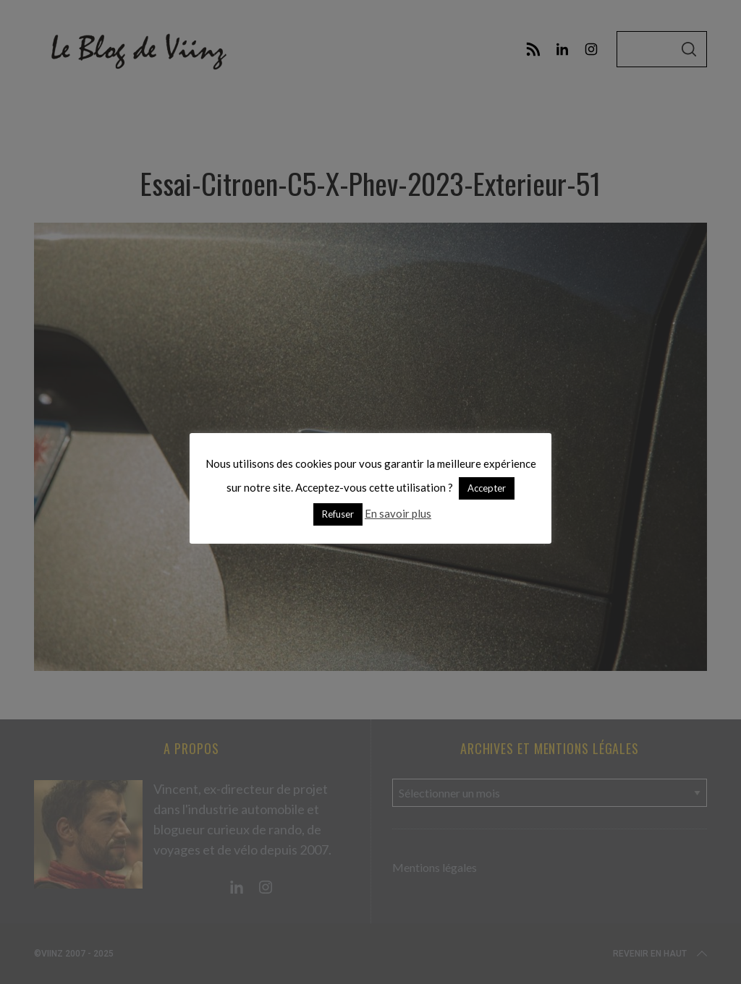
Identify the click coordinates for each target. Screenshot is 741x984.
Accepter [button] (486, 488)
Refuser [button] (338, 514)
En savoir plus (398, 513)
